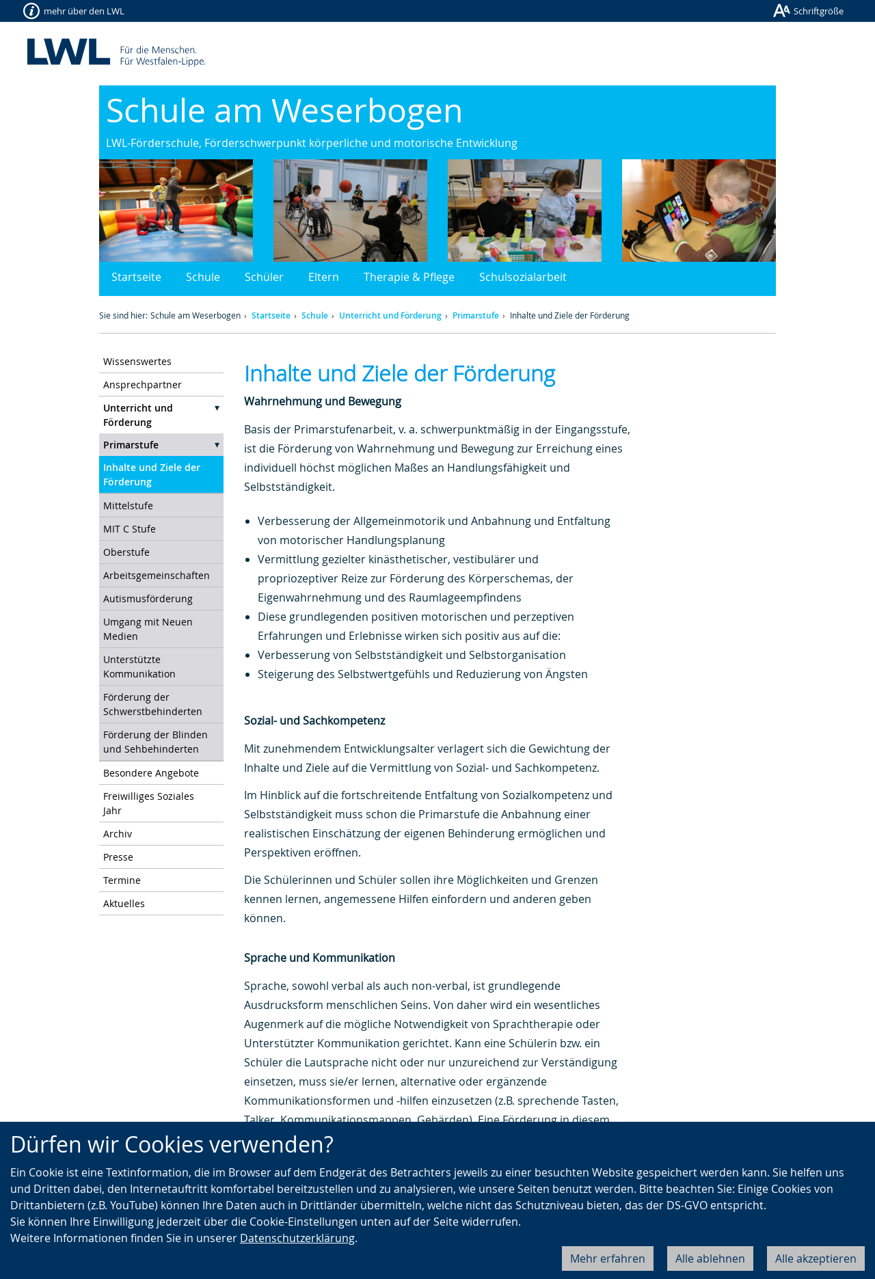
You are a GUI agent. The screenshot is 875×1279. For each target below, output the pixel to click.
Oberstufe (126, 552)
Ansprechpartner (142, 384)
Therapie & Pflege (409, 276)
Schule (203, 276)
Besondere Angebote (151, 772)
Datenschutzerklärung (297, 1238)
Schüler (264, 276)
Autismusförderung (148, 598)
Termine (122, 880)
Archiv (117, 833)
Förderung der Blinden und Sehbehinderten (155, 741)
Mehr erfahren (607, 1258)
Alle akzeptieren (816, 1258)
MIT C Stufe (129, 528)
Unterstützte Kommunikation (139, 666)
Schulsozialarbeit (523, 276)
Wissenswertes (137, 361)
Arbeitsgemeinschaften (156, 575)
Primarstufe (476, 315)
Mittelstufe (128, 505)
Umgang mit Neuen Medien (148, 629)
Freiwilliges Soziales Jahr (148, 803)
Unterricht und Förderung (390, 315)
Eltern (323, 276)
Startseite (136, 276)
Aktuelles (124, 903)
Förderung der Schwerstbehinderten (152, 704)
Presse (118, 856)
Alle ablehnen (710, 1258)
